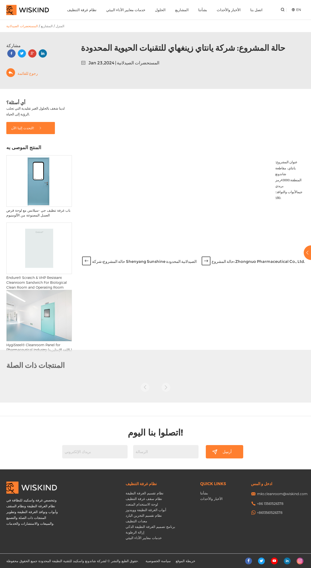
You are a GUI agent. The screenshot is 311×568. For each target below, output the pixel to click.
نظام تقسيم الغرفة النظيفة (145, 493)
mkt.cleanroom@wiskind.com (282, 494)
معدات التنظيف (136, 521)
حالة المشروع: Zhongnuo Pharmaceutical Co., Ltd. (258, 261)
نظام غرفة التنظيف (81, 10)
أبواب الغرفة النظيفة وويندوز (146, 510)
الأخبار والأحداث (229, 10)
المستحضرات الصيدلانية (22, 26)
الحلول (160, 10)
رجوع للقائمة (22, 72)
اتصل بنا (256, 10)
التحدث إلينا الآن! (26, 128)
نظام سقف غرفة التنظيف (144, 499)
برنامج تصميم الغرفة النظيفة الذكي (150, 527)
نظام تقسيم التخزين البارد (144, 515)
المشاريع (182, 10)
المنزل (60, 26)
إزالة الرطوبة (135, 532)
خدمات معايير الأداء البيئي (125, 10)
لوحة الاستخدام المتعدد (142, 504)
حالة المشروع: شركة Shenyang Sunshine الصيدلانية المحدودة (144, 261)
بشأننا (202, 10)
